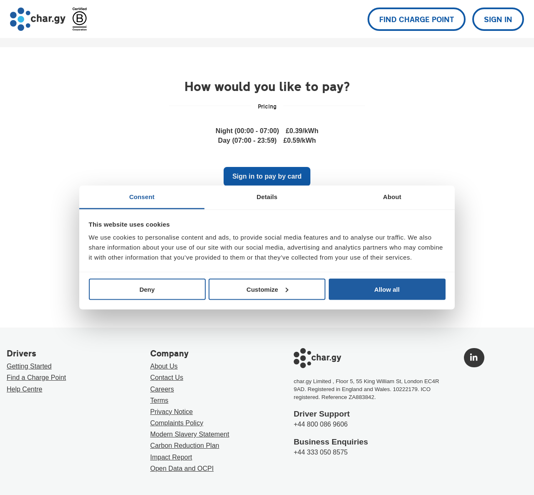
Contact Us (166, 377)
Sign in (498, 19)
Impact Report (171, 457)
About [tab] (392, 196)
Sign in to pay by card (267, 176)
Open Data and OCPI (182, 468)
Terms (159, 400)
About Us (164, 366)
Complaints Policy (176, 423)
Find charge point (416, 19)
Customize (267, 289)
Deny (147, 289)
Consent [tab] (142, 196)
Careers (162, 389)
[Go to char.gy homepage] (37, 19)
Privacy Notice (171, 411)
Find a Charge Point (36, 377)
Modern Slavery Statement (189, 434)
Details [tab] (267, 196)
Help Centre (24, 389)
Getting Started (29, 366)
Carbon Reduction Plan (184, 445)
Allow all (387, 289)
